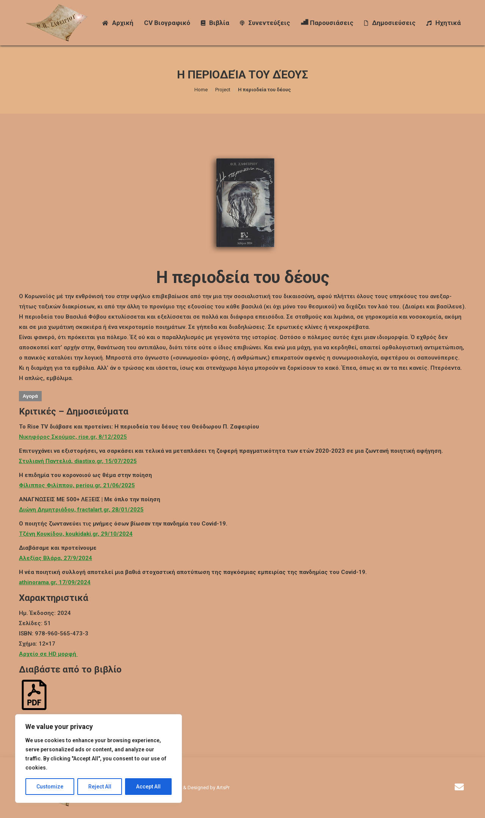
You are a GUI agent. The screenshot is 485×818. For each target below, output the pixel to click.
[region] (98, 758)
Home (201, 89)
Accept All (148, 787)
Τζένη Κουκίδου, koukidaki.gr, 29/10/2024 (76, 533)
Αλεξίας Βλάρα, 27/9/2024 (55, 558)
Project (222, 89)
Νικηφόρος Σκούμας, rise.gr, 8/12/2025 (73, 436)
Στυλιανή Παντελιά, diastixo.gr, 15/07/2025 (78, 461)
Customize (49, 787)
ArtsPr (223, 787)
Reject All (99, 787)
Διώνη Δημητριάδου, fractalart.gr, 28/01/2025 (81, 509)
